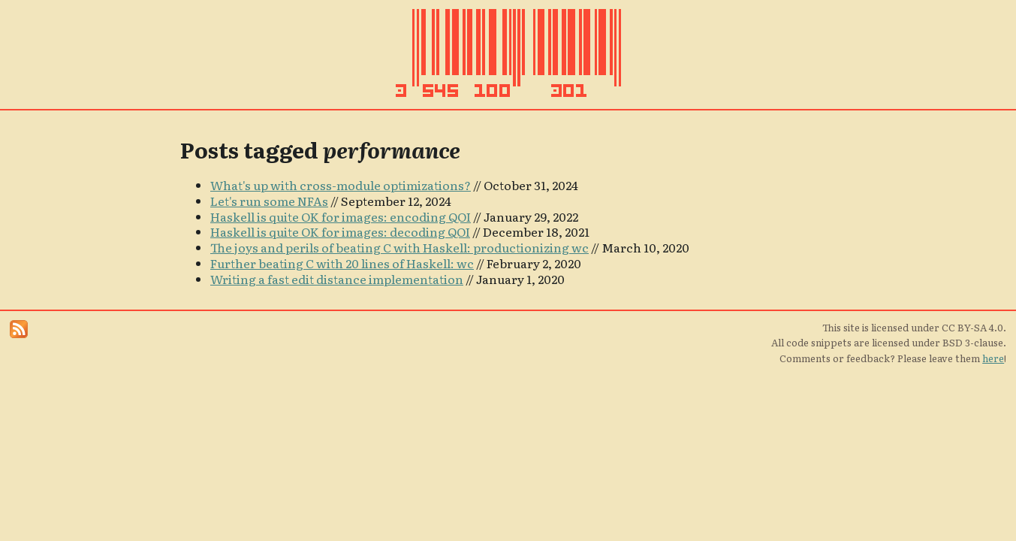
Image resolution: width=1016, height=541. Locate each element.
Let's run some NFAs (269, 201)
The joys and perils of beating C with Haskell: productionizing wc (399, 247)
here (993, 358)
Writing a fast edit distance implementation (336, 279)
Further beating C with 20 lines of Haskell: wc (342, 263)
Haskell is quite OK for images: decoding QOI (340, 231)
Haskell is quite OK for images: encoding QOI (340, 216)
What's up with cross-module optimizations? (340, 185)
